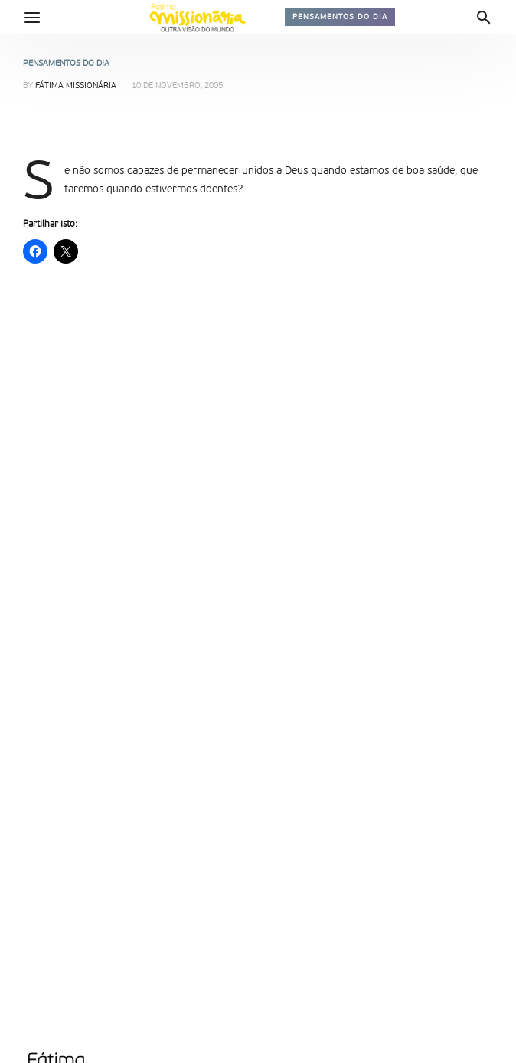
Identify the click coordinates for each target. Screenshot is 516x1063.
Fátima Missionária (75, 86)
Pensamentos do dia (339, 17)
